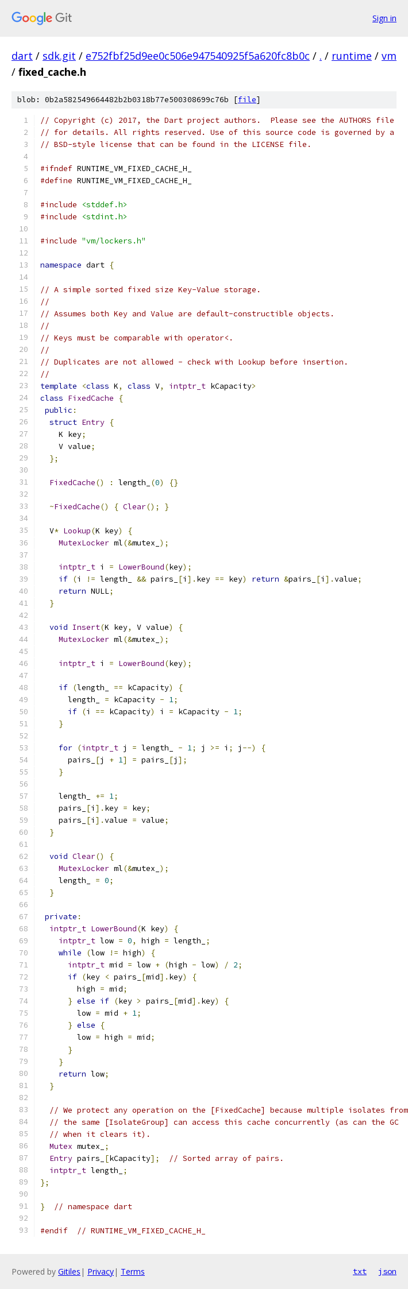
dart (22, 56)
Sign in (384, 18)
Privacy (100, 1271)
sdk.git (59, 56)
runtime (352, 56)
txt (360, 1271)
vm (389, 56)
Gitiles (69, 1271)
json (387, 1271)
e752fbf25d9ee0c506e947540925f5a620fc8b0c (198, 56)
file (247, 99)
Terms (133, 1271)
